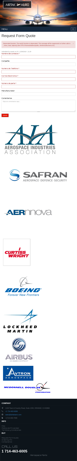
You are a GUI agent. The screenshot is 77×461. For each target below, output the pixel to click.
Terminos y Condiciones (11, 430)
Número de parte (9, 83)
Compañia (5, 61)
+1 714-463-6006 (11, 411)
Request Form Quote (10, 438)
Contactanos (7, 442)
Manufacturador (8, 91)
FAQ (3, 426)
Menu (5, 29)
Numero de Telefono (10, 68)
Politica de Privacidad (10, 428)
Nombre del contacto (11, 53)
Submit (5, 115)
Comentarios (7, 98)
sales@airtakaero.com (13, 415)
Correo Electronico (10, 76)
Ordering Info (7, 440)
